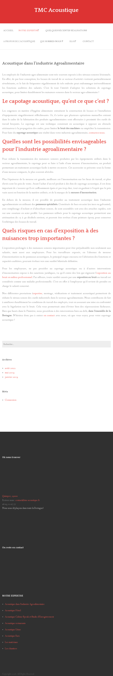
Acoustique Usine (13, 626)
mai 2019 (9, 369)
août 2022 (10, 365)
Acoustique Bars (12, 633)
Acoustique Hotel (13, 607)
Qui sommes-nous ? (52, 39)
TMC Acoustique (56, 10)
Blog (76, 39)
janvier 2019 (11, 374)
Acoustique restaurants (15, 620)
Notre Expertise (30, 30)
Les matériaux (11, 639)
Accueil (8, 30)
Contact (94, 39)
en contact (49, 312)
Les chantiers (11, 645)
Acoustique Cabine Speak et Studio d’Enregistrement (29, 614)
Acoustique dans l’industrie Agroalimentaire (25, 601)
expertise (37, 290)
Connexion (10, 397)
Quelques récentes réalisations (70, 30)
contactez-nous (97, 130)
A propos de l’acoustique (19, 39)
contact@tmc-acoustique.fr (27, 497)
